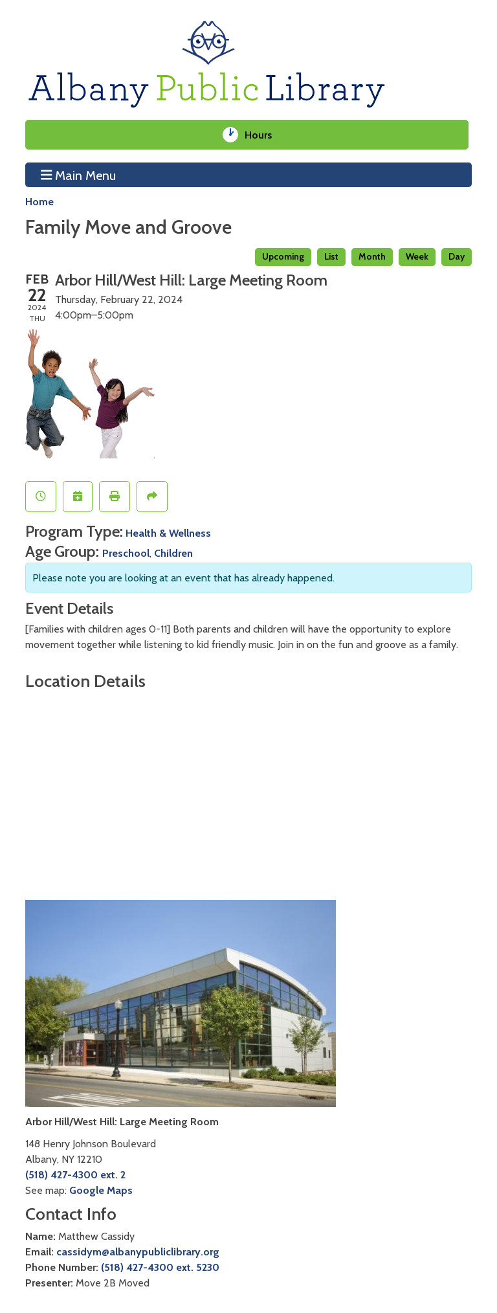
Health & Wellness (168, 532)
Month (372, 256)
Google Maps (101, 1190)
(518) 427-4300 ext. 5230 (160, 1267)
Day (456, 256)
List (331, 256)
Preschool (125, 552)
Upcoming (283, 256)
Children (173, 552)
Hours (263, 134)
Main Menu (78, 174)
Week (417, 256)
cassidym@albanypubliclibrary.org (137, 1251)
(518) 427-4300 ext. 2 (75, 1174)
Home (39, 201)
